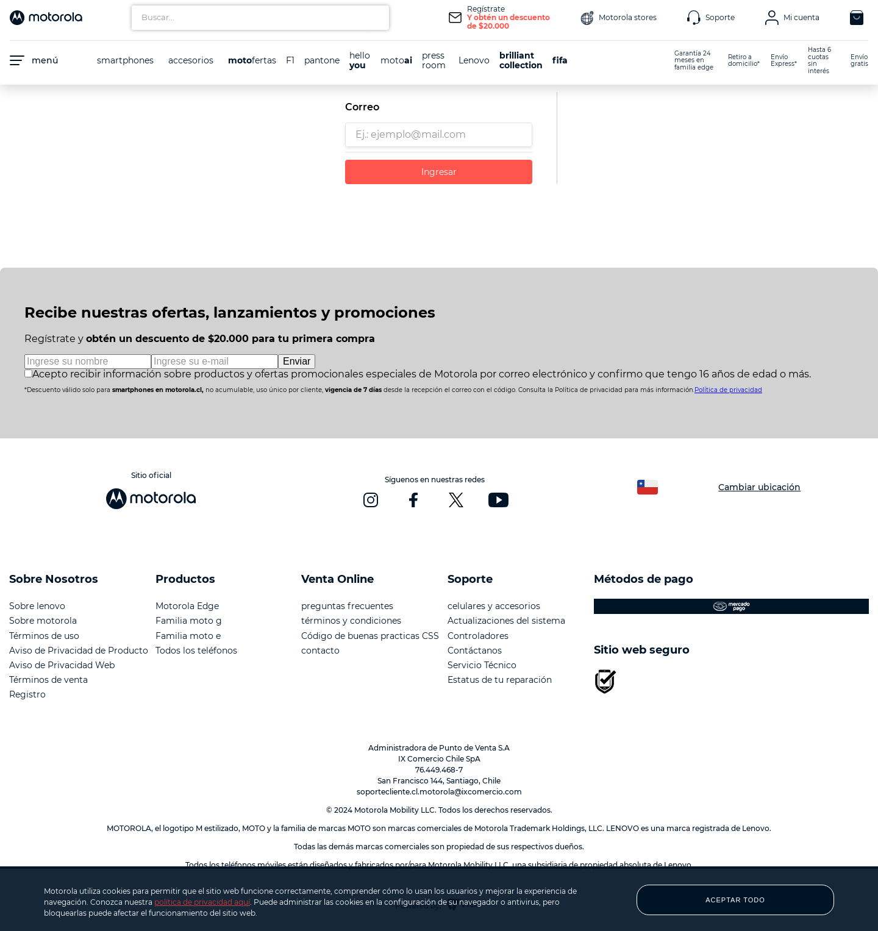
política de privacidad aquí (202, 902)
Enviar (296, 361)
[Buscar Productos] (376, 17)
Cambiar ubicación (759, 487)
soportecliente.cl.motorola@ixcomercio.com (439, 791)
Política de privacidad (728, 390)
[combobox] (260, 17)
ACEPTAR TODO (735, 900)
